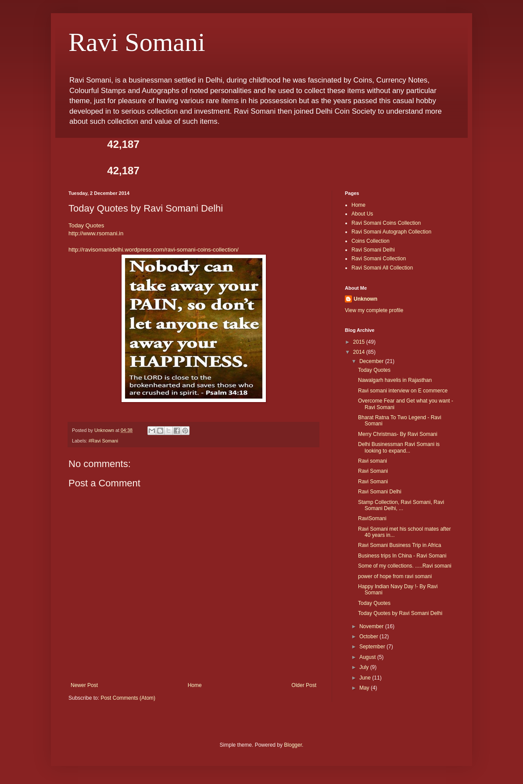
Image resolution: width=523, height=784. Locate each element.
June (365, 678)
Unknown (365, 299)
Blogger (293, 745)
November (372, 626)
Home (195, 685)
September (373, 647)
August (368, 657)
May (365, 688)
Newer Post (84, 685)
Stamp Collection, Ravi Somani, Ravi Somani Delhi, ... (401, 505)
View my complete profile (374, 310)
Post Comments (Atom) (127, 698)
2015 (359, 342)
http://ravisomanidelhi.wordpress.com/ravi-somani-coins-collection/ (153, 249)
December (372, 361)
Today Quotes (86, 225)
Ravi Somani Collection (378, 258)
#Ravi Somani (103, 440)
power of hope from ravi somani (395, 576)
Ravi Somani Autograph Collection (391, 232)
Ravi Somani (136, 42)
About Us (362, 214)
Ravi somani (372, 461)
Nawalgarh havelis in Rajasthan (395, 380)
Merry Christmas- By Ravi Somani (397, 434)
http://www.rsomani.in (95, 233)
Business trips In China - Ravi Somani (402, 556)
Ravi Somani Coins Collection (386, 223)
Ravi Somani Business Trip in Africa (399, 545)
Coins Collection (370, 241)
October (369, 636)
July (364, 667)
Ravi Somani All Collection (382, 268)
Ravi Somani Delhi (373, 250)
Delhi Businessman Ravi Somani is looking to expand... (399, 447)
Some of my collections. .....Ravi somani (404, 566)
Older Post (303, 685)
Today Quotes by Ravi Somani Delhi (400, 613)
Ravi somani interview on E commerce (403, 391)
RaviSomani (372, 518)
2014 (359, 352)
